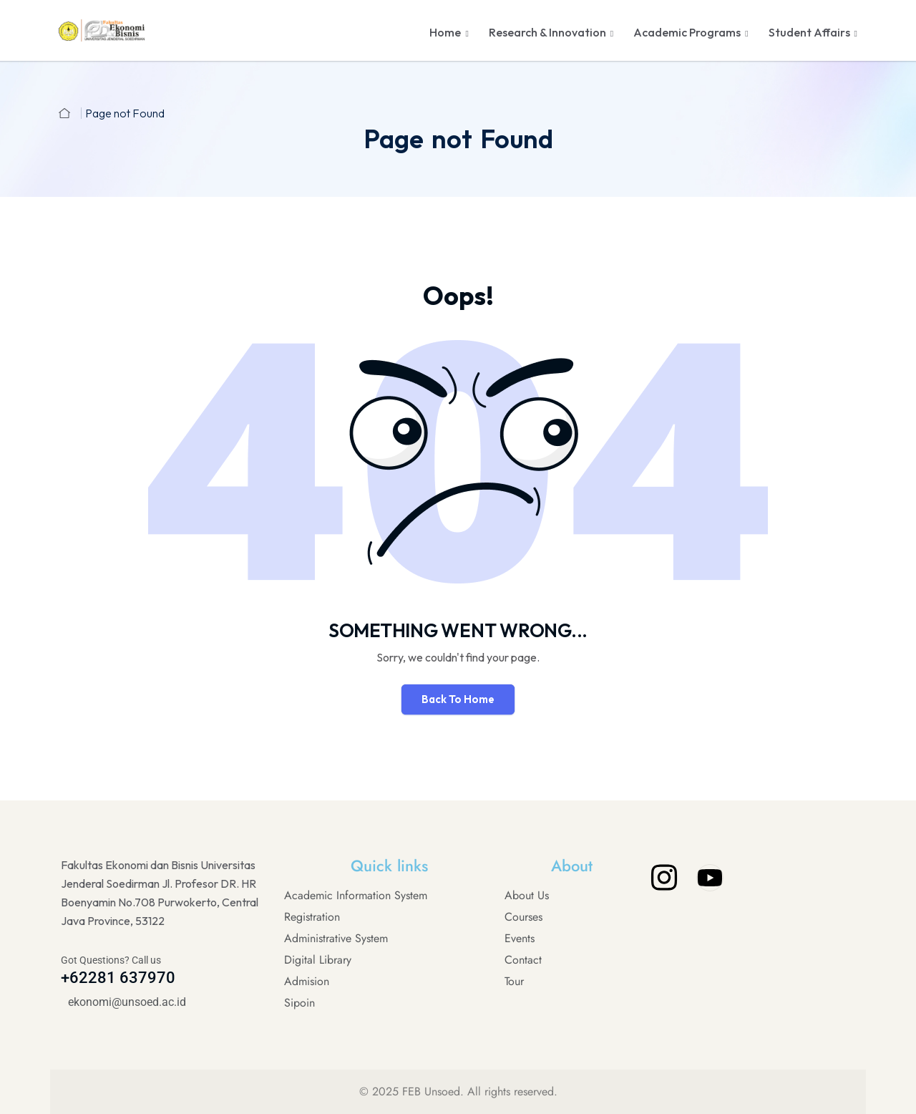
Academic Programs (687, 32)
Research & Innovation (547, 32)
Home (445, 32)
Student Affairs (809, 32)
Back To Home (458, 699)
